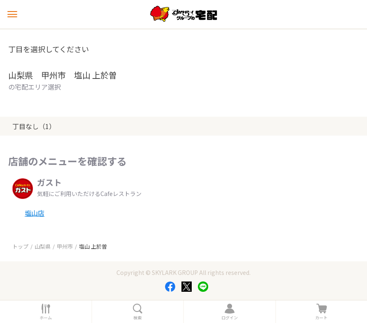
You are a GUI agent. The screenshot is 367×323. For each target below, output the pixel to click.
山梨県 (43, 246)
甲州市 (65, 246)
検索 (137, 318)
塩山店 (34, 213)
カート (321, 318)
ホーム (45, 318)
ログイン (229, 318)
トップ (20, 246)
